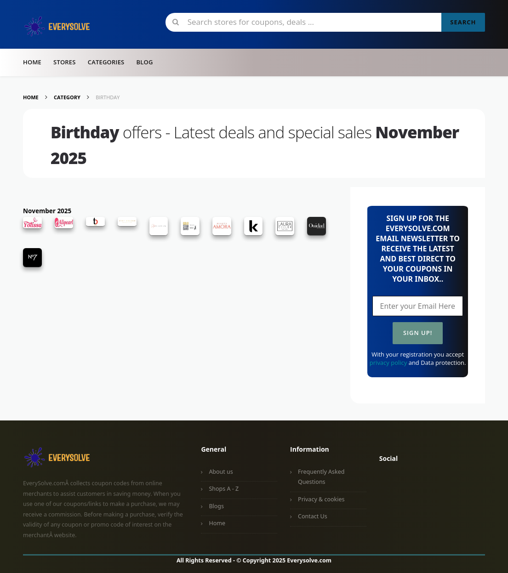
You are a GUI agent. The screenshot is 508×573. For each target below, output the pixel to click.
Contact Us (312, 516)
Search (463, 22)
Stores (64, 62)
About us (221, 472)
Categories (106, 62)
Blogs (216, 506)
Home (32, 62)
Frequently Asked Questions (321, 477)
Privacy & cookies (321, 499)
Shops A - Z (224, 489)
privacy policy (388, 362)
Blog (144, 62)
